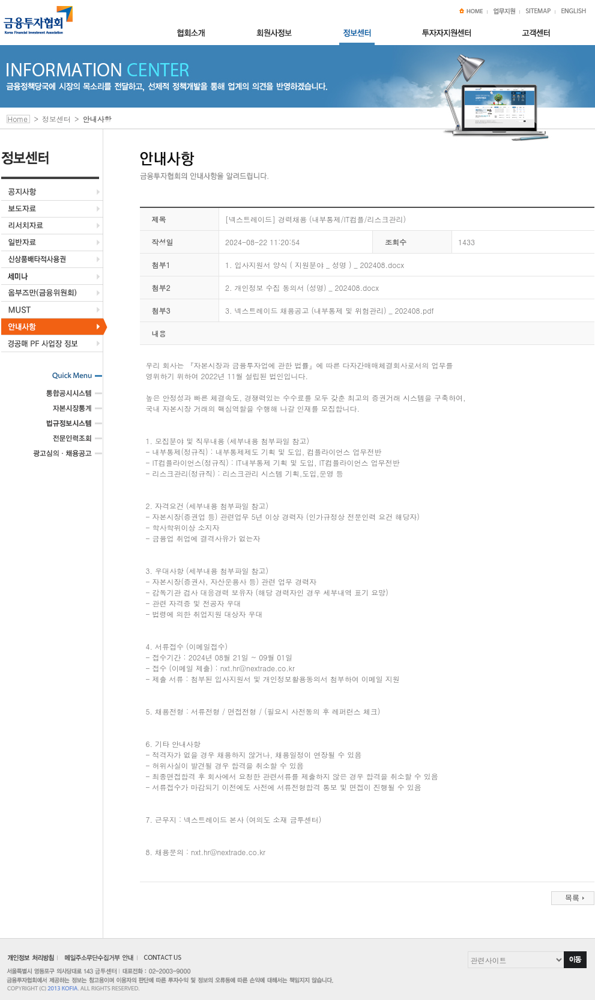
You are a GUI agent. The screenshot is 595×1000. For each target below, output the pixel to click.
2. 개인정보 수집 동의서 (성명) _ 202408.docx (302, 287)
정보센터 (56, 119)
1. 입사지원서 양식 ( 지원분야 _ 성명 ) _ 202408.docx (314, 265)
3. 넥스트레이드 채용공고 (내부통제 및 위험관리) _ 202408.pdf (329, 310)
